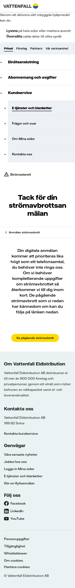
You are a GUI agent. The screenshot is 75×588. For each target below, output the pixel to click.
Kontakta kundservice (21, 434)
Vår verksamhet (57, 48)
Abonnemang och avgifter (32, 77)
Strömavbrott (20, 174)
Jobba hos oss (15, 462)
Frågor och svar (24, 123)
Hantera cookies (17, 567)
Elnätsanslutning (23, 62)
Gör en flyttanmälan (19, 483)
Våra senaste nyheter (20, 454)
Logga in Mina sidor (19, 469)
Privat (8, 48)
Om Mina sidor (23, 139)
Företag (21, 48)
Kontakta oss (22, 154)
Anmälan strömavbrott (24, 232)
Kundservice (20, 92)
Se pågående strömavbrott (35, 338)
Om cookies (13, 560)
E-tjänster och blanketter (32, 108)
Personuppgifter (16, 539)
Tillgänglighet (14, 546)
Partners (36, 48)
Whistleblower (15, 553)
